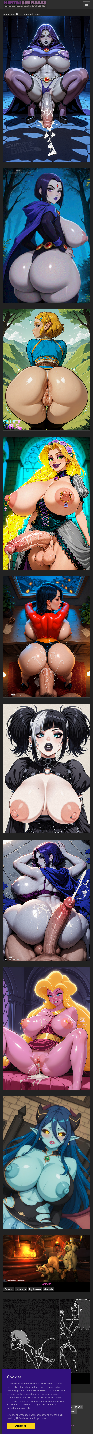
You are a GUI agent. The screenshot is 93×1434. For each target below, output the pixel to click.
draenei (46, 1284)
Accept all (20, 1425)
